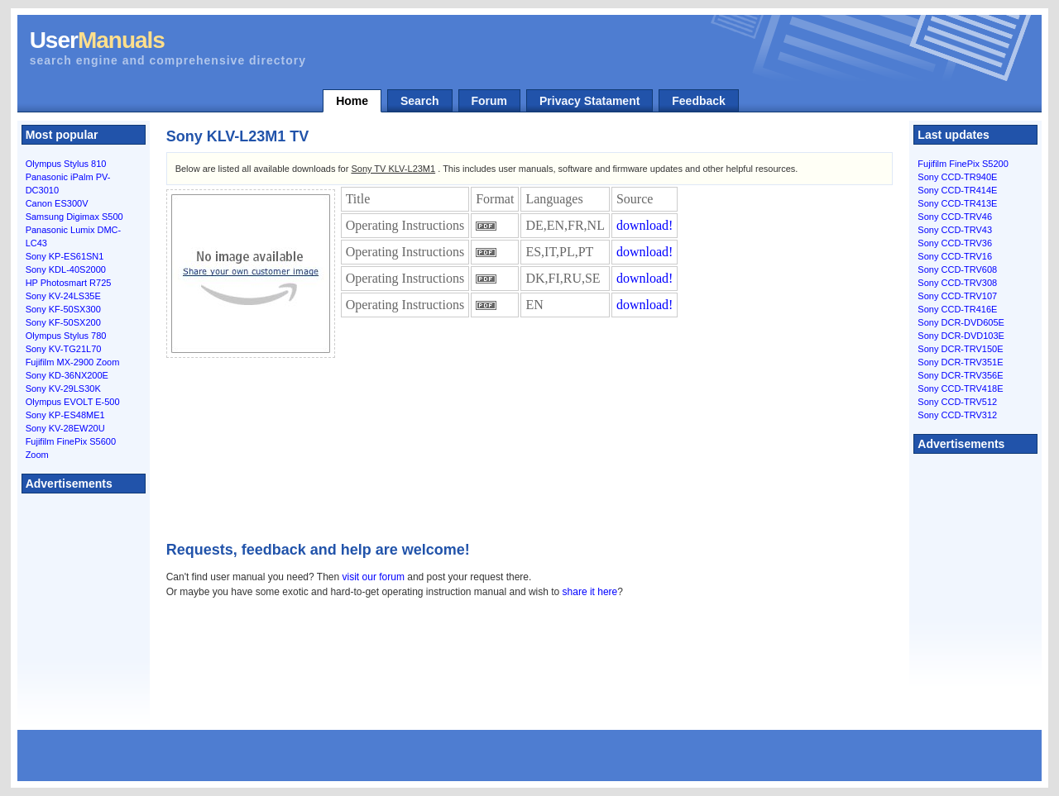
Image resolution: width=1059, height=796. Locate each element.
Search (419, 100)
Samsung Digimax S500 (74, 217)
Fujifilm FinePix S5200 (963, 164)
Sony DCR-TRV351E (960, 362)
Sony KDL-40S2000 (66, 269)
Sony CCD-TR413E (957, 203)
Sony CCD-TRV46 (955, 217)
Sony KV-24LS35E (63, 296)
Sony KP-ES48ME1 (65, 415)
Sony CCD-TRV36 (955, 243)
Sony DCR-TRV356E (960, 375)
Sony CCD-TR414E (957, 190)
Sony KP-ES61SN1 (65, 256)
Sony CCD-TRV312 (957, 415)
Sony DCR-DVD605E (961, 322)
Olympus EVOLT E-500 (73, 402)
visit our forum (374, 577)
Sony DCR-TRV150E (960, 349)
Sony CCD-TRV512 (957, 402)
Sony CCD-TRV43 (955, 230)
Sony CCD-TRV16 (955, 256)
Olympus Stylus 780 (66, 336)
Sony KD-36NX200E (67, 375)
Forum (490, 100)
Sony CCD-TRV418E (960, 388)
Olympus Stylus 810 (66, 164)
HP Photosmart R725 (69, 283)
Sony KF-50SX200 (63, 322)
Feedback (699, 100)
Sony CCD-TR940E (957, 177)
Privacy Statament (589, 100)
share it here (590, 592)
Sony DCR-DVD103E (961, 336)
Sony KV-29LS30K (63, 388)
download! (644, 225)
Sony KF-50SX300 (63, 309)
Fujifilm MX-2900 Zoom (73, 362)
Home (352, 100)
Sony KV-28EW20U (65, 428)
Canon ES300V (57, 203)
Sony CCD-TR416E (957, 309)
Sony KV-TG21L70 (64, 349)
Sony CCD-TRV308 (957, 283)
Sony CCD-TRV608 (957, 269)
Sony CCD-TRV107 (957, 296)
